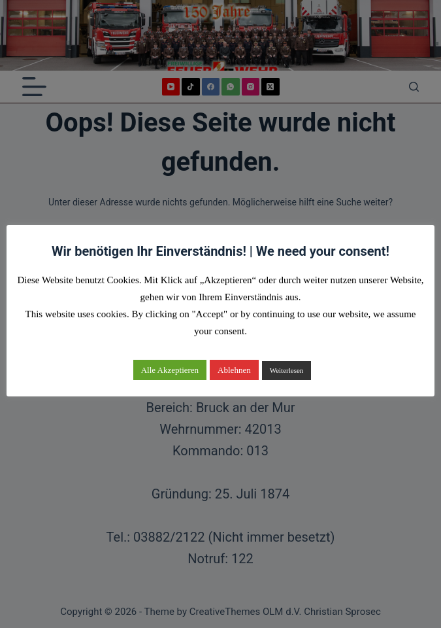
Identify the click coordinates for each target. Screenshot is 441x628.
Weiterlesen (287, 370)
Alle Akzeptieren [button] (170, 370)
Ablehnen (234, 370)
